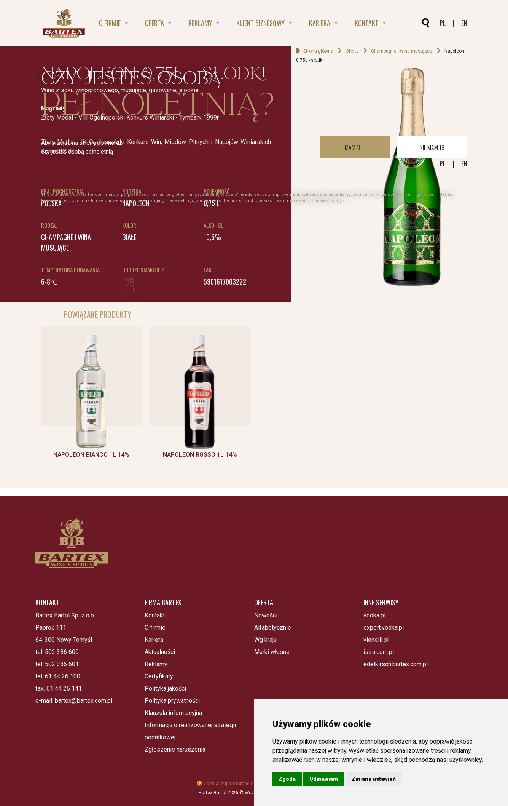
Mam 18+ (355, 147)
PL (443, 163)
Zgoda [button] (287, 779)
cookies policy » (328, 200)
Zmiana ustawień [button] (374, 779)
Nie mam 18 (432, 147)
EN (464, 163)
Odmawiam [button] (323, 779)
